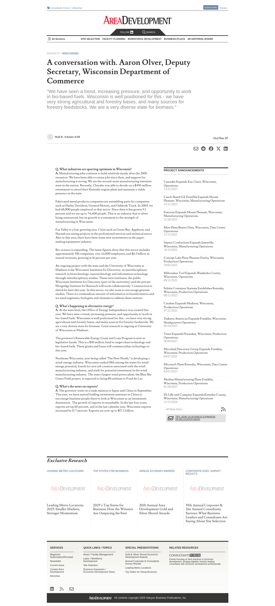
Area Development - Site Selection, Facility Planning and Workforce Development (138, 20)
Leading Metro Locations (138, 567)
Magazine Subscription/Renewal (61, 555)
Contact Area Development (57, 570)
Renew (223, 8)
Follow (126, 32)
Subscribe (210, 7)
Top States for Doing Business (141, 572)
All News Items (174, 409)
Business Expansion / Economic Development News (99, 570)
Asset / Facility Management (98, 554)
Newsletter (55, 561)
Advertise (77, 8)
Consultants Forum (60, 8)
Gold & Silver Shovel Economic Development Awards (141, 555)
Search (148, 32)
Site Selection (90, 565)
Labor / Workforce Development (92, 559)
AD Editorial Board (200, 39)
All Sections (58, 39)
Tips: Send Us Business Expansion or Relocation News (195, 418)
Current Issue (57, 565)
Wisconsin (70, 53)
